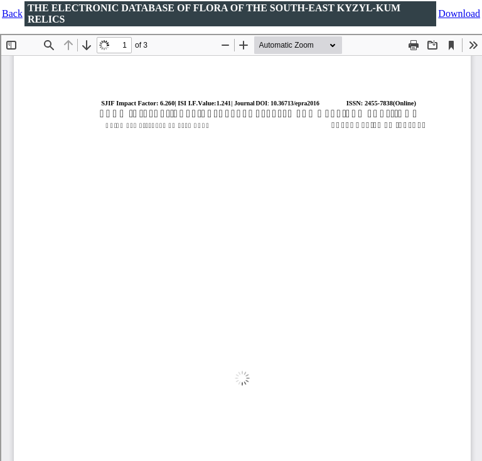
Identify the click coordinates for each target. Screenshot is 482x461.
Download (459, 13)
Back (12, 13)
